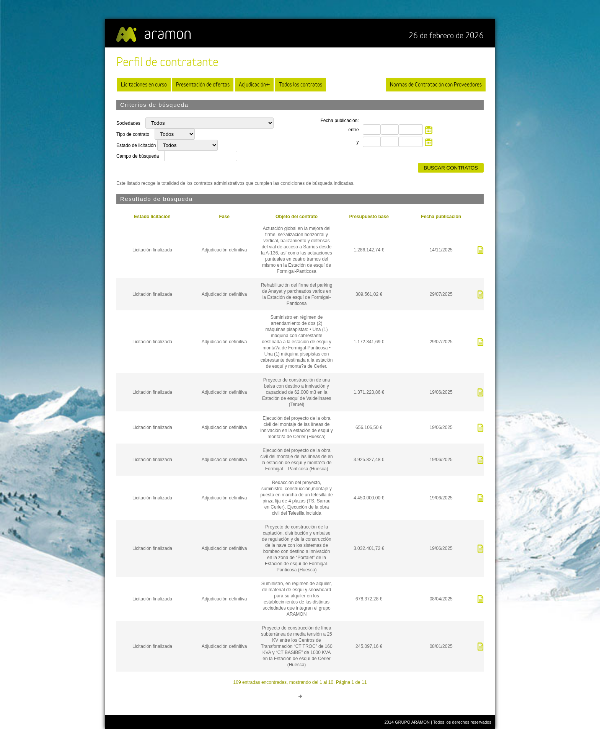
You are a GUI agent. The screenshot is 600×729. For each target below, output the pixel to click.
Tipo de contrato (133, 134)
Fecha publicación (441, 216)
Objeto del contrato (297, 216)
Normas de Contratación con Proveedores (436, 84)
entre (353, 129)
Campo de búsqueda (137, 156)
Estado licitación (152, 216)
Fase (224, 216)
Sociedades (129, 123)
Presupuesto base (368, 216)
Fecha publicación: (340, 120)
